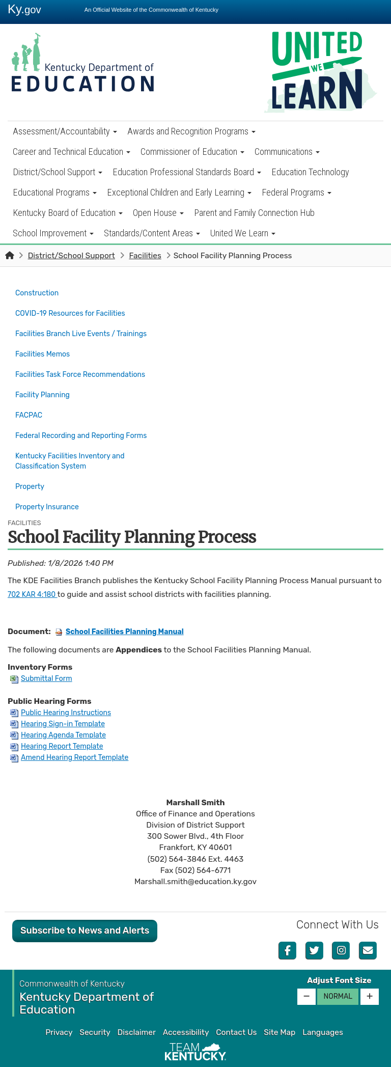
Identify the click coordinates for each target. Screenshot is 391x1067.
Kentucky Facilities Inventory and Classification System (75, 441)
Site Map (279, 1006)
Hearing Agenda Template (62, 709)
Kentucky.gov (195, 1055)
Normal (337, 970)
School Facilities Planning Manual (126, 605)
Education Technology (310, 172)
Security (94, 1006)
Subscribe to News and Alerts (84, 904)
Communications (287, 151)
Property (31, 465)
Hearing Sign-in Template (62, 697)
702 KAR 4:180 (35, 568)
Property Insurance (50, 482)
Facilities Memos (45, 346)
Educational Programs (55, 192)
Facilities (145, 255)
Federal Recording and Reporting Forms (88, 417)
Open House (158, 212)
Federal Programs (296, 192)
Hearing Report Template (61, 720)
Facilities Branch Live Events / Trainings (88, 328)
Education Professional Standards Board (187, 172)
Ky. (24, 9)
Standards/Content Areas (152, 233)
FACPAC (30, 399)
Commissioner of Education (192, 151)
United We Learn (242, 233)
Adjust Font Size (339, 954)
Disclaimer (137, 1006)
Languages (322, 1006)
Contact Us (236, 1006)
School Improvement (53, 233)
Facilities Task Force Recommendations (87, 364)
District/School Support (57, 172)
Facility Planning (45, 382)
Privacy (58, 1006)
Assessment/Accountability (65, 131)
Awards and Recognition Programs (191, 131)
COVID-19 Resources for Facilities (76, 310)
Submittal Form (43, 652)
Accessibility (186, 1006)
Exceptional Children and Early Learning (179, 192)
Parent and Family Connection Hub (254, 212)
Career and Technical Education (71, 151)
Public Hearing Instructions (65, 686)
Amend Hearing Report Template (75, 731)
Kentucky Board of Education (68, 212)
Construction (39, 292)
